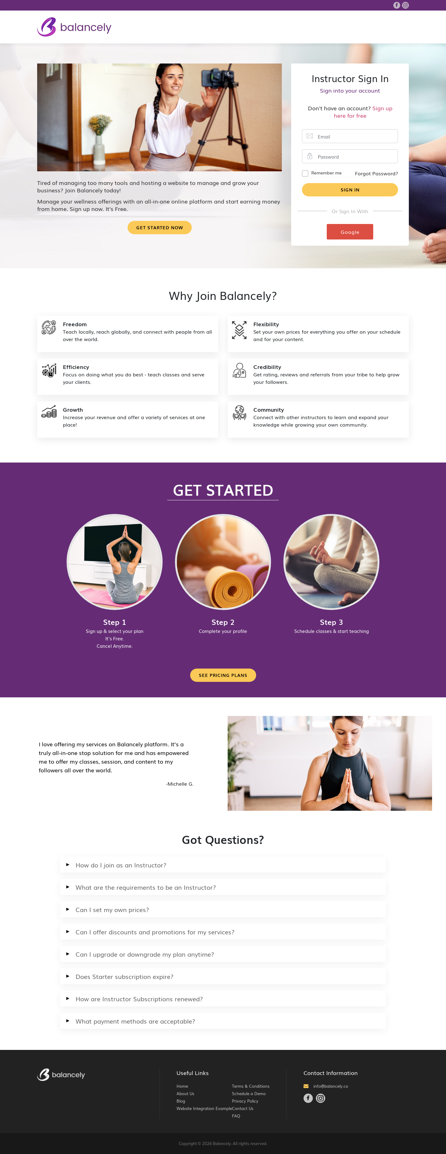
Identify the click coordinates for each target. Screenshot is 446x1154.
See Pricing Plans (223, 675)
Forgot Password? (376, 173)
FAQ (236, 1116)
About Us (185, 1093)
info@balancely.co (326, 1086)
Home (182, 1086)
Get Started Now (159, 227)
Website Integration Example (204, 1108)
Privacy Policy (245, 1101)
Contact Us (242, 1108)
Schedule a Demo (249, 1093)
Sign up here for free (363, 111)
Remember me (326, 172)
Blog (181, 1101)
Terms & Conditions (250, 1086)
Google (350, 231)
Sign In (350, 189)
